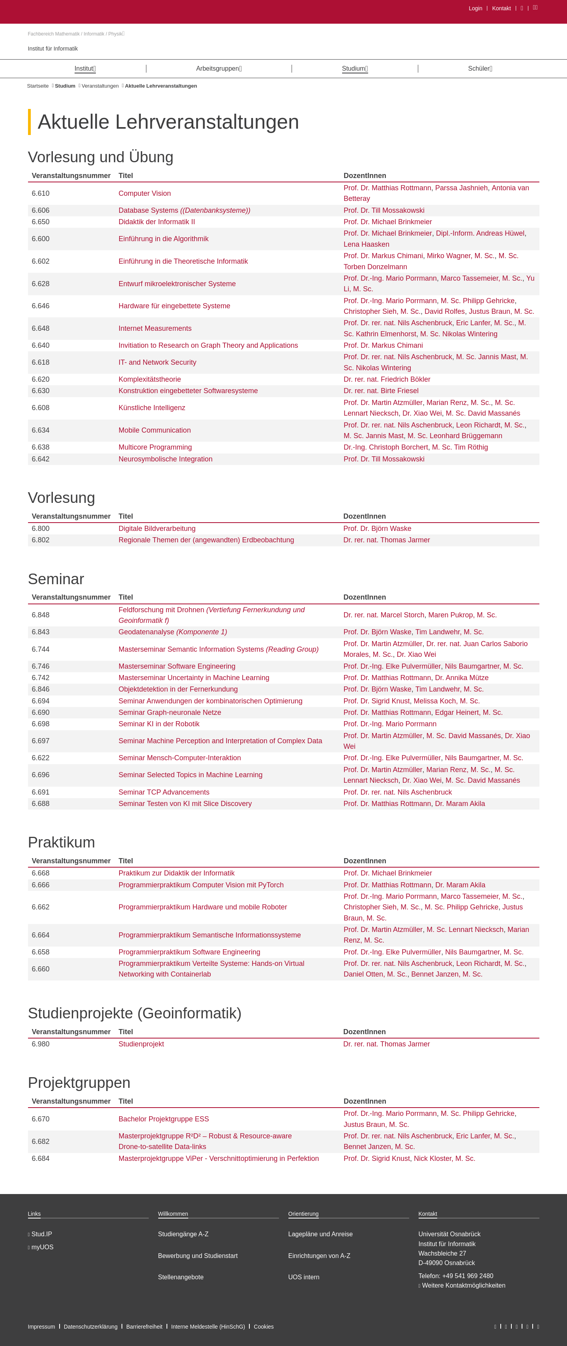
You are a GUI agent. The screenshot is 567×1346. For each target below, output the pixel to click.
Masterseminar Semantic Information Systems (219, 649)
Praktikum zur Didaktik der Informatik (177, 873)
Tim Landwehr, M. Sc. (449, 632)
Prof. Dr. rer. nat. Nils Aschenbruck (398, 323)
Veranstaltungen (100, 86)
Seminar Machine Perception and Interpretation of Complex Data (220, 741)
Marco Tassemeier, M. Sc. (481, 278)
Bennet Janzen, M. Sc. (447, 974)
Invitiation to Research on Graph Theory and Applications (208, 345)
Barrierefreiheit (144, 1327)
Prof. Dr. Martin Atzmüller (383, 403)
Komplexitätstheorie (150, 379)
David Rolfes (445, 311)
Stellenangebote (181, 1277)
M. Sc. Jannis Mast (486, 357)
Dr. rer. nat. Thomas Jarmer (386, 540)
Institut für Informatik (53, 48)
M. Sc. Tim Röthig (460, 447)
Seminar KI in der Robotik (159, 724)
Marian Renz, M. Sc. (459, 403)
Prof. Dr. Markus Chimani (383, 256)
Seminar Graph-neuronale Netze (170, 712)
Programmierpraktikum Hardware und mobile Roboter (203, 907)
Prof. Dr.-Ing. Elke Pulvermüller (392, 666)
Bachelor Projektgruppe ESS (164, 1119)
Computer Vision (145, 193)
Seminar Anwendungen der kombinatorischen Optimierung (211, 701)
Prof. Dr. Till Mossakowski (384, 210)
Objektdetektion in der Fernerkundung (178, 689)
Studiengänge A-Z (183, 1234)
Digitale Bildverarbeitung (157, 528)
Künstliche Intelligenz (152, 408)
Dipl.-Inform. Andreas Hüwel (480, 233)
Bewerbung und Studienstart (198, 1255)
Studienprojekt (141, 1044)
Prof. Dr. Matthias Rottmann (387, 188)
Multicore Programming (155, 447)
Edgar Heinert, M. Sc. (469, 712)
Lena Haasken (366, 244)
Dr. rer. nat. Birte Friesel (381, 391)
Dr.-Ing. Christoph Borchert (386, 447)
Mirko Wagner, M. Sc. (460, 256)
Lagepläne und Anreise (320, 1234)
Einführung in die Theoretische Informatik (183, 261)
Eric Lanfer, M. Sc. (485, 323)
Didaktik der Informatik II (157, 222)
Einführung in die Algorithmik (164, 239)
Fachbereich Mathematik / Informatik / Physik (76, 33)
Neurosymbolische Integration (166, 459)
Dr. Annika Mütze (462, 678)
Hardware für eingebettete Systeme (174, 306)
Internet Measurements (155, 328)
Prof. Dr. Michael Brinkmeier (388, 222)
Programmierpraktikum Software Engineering (189, 952)
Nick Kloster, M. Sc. (444, 1158)
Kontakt (501, 8)
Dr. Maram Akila (460, 804)
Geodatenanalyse (173, 632)
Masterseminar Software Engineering (177, 666)
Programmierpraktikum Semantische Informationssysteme (210, 935)
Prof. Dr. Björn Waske (377, 528)
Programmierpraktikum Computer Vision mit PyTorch (201, 885)
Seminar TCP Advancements (164, 792)
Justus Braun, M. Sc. (501, 311)
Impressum (41, 1327)
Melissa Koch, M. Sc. (447, 701)
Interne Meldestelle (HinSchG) (208, 1327)
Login (475, 8)
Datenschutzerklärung (91, 1327)
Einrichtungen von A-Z (319, 1255)
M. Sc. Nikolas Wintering (459, 334)
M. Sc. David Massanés (483, 413)
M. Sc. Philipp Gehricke (478, 301)
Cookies (264, 1327)
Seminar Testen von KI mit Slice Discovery (185, 804)
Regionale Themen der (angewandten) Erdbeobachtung (206, 540)
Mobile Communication (155, 430)
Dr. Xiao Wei (422, 413)
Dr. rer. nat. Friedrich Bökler (387, 379)
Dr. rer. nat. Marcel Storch (383, 615)
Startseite (38, 86)
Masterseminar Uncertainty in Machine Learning (194, 678)
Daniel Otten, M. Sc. (375, 974)
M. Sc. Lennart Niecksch (465, 930)
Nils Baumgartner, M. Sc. (484, 666)
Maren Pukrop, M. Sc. (463, 615)
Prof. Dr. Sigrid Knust (376, 701)
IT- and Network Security (157, 362)
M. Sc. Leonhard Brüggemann (455, 436)
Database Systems (185, 210)
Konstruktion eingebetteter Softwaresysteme (188, 391)
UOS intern (304, 1277)
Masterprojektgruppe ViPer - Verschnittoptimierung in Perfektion (219, 1158)
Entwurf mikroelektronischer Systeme (177, 284)
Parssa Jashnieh (461, 188)
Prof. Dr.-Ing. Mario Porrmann (390, 278)
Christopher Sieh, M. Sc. (382, 311)
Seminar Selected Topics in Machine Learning (191, 775)
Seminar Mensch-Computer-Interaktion (180, 758)
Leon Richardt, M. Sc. (490, 425)
